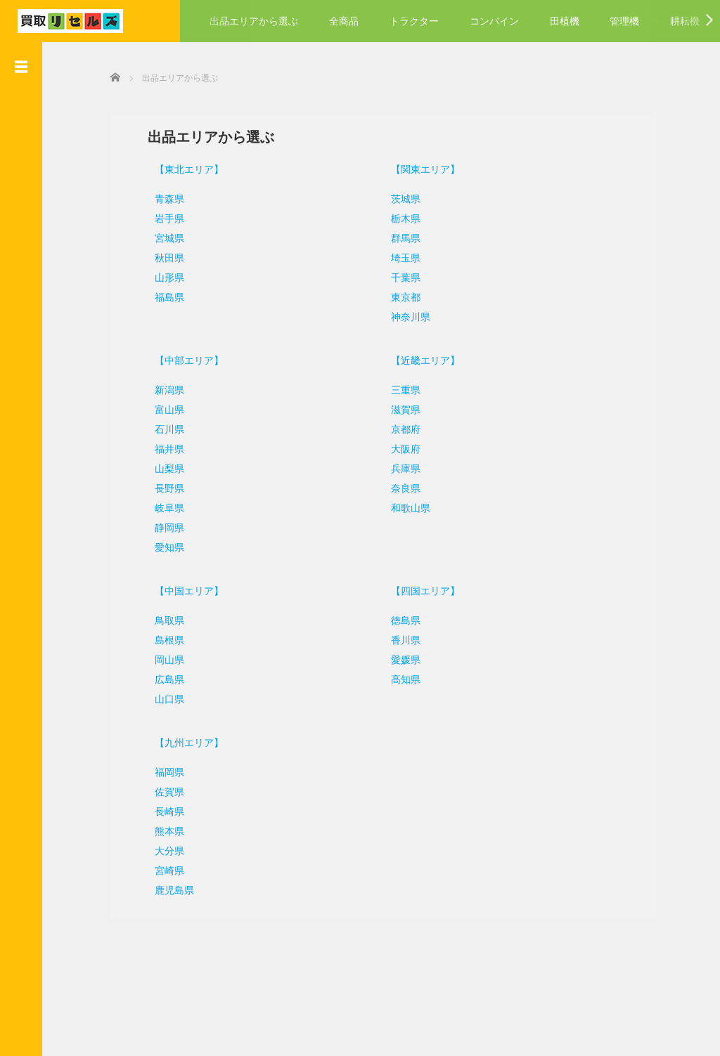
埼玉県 (403, 256)
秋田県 (160, 256)
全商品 (344, 21)
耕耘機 (685, 21)
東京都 (403, 295)
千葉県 (403, 276)
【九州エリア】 (180, 741)
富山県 (160, 408)
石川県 (160, 428)
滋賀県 (403, 408)
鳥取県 (160, 619)
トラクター (414, 21)
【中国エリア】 (180, 589)
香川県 (403, 638)
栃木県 (403, 217)
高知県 (403, 678)
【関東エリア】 (422, 168)
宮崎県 (160, 869)
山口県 (160, 697)
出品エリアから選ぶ (254, 21)
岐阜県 (160, 506)
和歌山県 (408, 506)
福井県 (160, 447)
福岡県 (160, 770)
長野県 (160, 487)
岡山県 (160, 658)
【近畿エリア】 (422, 359)
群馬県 (403, 236)
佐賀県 (160, 790)
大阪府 (403, 447)
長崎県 (160, 810)
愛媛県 (403, 658)
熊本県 (160, 829)
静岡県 (160, 526)
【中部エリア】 (180, 359)
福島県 (160, 295)
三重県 (403, 388)
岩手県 (160, 217)
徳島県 (403, 619)
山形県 (160, 276)
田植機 (564, 21)
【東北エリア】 (180, 168)
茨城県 (403, 197)
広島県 (160, 678)
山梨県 (160, 467)
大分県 (160, 849)
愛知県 (160, 546)
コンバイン (494, 21)
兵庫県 (403, 467)
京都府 (403, 428)
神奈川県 (408, 315)
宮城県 (160, 236)
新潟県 (160, 388)
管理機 (624, 21)
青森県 (160, 197)
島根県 (160, 638)
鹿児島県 (165, 888)
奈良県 (403, 487)
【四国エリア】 (422, 589)
